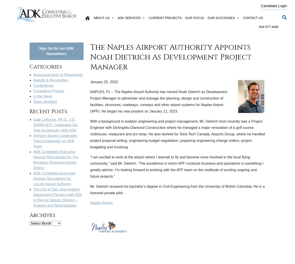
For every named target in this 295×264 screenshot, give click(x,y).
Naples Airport (101, 203)
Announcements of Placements (58, 75)
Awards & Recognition (51, 80)
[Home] (87, 17)
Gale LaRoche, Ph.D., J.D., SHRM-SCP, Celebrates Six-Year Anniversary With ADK (56, 125)
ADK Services (131, 18)
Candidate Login (274, 6)
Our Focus (194, 18)
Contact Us (253, 18)
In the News (42, 96)
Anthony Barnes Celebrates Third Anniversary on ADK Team (55, 141)
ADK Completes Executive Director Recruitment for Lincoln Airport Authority (54, 178)
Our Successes (223, 18)
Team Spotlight (45, 102)
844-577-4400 (268, 27)
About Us (104, 18)
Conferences (43, 85)
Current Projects (165, 18)
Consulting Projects (48, 91)
